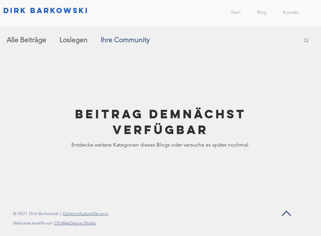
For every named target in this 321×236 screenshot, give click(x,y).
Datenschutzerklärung (86, 213)
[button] (306, 40)
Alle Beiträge (26, 40)
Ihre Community (125, 40)
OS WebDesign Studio (75, 223)
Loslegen (73, 40)
